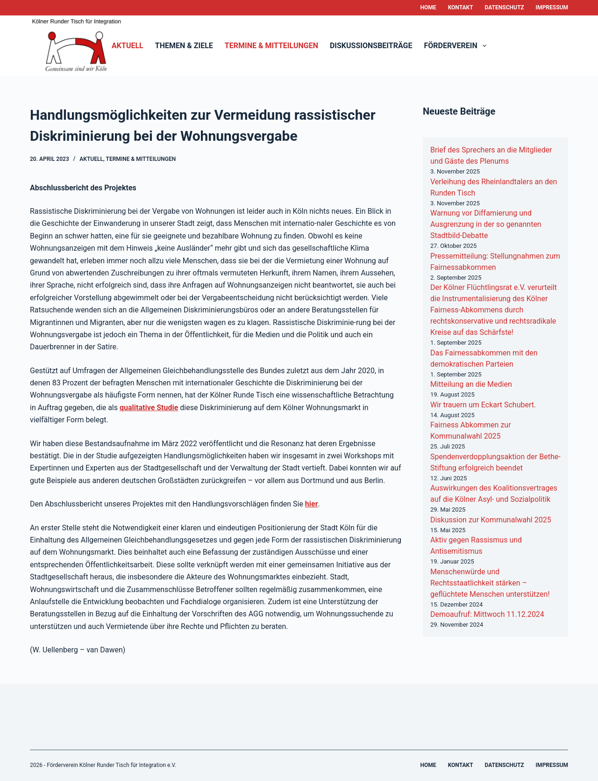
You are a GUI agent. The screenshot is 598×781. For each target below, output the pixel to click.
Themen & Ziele (184, 45)
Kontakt (460, 7)
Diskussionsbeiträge (371, 45)
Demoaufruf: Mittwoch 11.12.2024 (487, 614)
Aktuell (127, 45)
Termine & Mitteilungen (271, 45)
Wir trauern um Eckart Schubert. (483, 404)
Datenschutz (504, 7)
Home (428, 7)
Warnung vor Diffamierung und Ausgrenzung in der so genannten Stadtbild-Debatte (485, 224)
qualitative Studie (149, 407)
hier (311, 503)
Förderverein (457, 45)
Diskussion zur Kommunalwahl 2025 (490, 519)
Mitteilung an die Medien (471, 384)
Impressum (552, 7)
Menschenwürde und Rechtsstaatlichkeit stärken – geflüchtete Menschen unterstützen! (490, 583)
